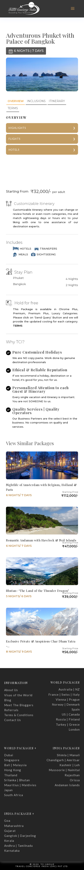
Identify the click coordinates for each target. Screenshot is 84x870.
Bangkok (19, 284)
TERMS (13, 108)
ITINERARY (57, 101)
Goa (7, 820)
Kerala (9, 840)
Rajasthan (72, 775)
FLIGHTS (15, 138)
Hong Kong (12, 770)
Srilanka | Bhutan (17, 780)
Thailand (10, 775)
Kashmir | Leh (70, 765)
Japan (8, 790)
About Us (11, 690)
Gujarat (10, 830)
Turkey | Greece (68, 724)
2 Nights (72, 285)
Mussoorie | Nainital (64, 770)
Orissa (75, 780)
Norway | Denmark (66, 704)
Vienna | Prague (68, 699)
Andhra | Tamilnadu (18, 845)
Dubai (8, 755)
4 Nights (72, 279)
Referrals (11, 710)
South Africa (13, 795)
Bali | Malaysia (15, 765)
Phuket (18, 278)
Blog (7, 700)
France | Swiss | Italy (64, 694)
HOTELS (14, 149)
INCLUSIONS (36, 101)
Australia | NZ (69, 689)
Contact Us (12, 720)
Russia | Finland (68, 719)
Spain (76, 709)
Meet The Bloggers (18, 705)
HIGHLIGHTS (17, 127)
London (74, 729)
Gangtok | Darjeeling (20, 835)
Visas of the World (18, 695)
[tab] (16, 101)
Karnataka (12, 850)
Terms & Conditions (18, 715)
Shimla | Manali (68, 755)
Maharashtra (14, 826)
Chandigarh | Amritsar (63, 760)
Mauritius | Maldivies (20, 785)
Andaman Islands (67, 785)
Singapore (12, 760)
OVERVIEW (16, 101)
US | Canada (71, 714)
